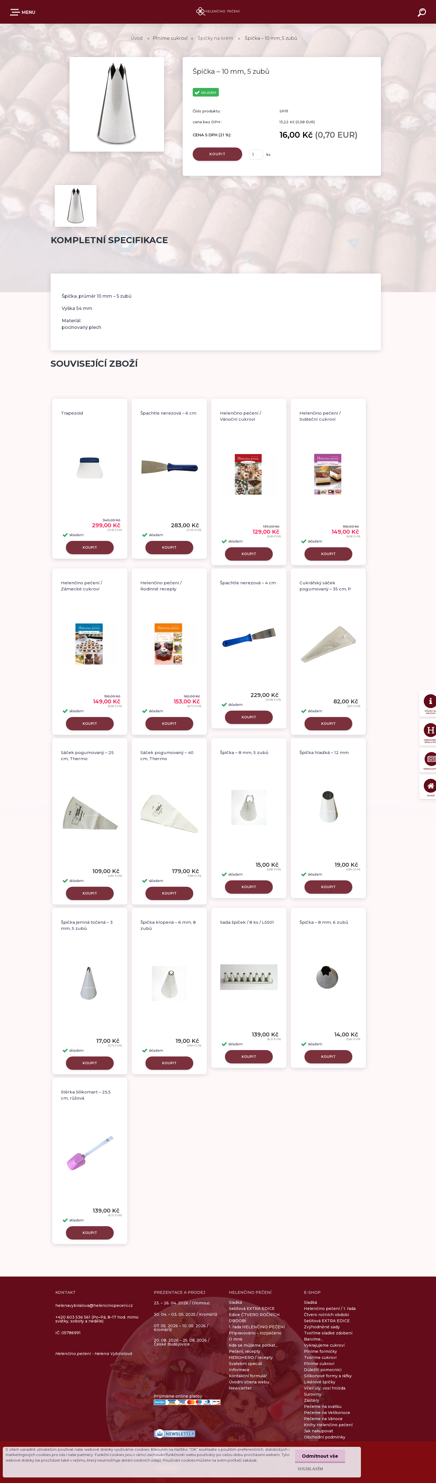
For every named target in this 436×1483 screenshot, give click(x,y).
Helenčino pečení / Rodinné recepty (161, 586)
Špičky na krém (215, 38)
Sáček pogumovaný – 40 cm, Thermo (167, 756)
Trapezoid (72, 413)
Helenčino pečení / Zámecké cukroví (81, 586)
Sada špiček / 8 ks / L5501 (247, 922)
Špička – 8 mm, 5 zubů (244, 752)
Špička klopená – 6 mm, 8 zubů (168, 925)
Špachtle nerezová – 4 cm (248, 582)
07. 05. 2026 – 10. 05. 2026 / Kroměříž (181, 1328)
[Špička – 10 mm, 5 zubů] (117, 58)
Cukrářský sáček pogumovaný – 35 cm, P (325, 586)
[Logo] (218, 12)
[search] (423, 13)
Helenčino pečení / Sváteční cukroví (320, 416)
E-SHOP (16, 12)
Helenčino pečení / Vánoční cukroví (240, 416)
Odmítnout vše (320, 1456)
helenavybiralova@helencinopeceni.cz (94, 1305)
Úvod (137, 38)
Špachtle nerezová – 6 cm (168, 413)
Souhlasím (310, 1469)
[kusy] (256, 154)
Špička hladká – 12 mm (324, 752)
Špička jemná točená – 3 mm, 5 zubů (87, 925)
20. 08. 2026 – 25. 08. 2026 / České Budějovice (181, 1342)
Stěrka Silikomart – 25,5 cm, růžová (86, 1095)
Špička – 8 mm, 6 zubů (323, 922)
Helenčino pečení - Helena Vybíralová (93, 1353)
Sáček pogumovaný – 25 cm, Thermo (87, 756)
